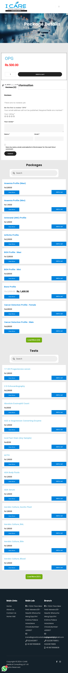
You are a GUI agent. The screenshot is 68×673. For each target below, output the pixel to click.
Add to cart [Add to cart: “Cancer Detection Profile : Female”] (59, 314)
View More (11, 192)
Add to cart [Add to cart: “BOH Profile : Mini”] (59, 278)
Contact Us (11, 613)
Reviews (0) (11, 87)
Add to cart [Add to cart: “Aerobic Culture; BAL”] (59, 533)
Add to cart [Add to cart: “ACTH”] (59, 464)
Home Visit (11, 616)
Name (7, 134)
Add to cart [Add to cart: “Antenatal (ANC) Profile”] (59, 226)
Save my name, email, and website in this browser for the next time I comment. (31, 148)
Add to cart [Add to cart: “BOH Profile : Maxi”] (59, 261)
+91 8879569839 (32, 644)
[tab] (10, 87)
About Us (10, 609)
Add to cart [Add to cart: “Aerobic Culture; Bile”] (59, 550)
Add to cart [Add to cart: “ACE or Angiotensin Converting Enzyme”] (59, 429)
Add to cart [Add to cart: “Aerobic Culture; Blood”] (59, 567)
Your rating (9, 114)
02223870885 (51, 640)
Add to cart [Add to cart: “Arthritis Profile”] (59, 244)
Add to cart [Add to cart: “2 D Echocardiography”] (59, 395)
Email (37, 134)
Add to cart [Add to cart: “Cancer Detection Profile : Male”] (59, 331)
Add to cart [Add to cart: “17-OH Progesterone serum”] (59, 378)
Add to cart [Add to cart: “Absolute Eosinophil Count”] (59, 412)
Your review (9, 122)
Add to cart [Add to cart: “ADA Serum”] (59, 498)
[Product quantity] (10, 74)
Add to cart (40, 74)
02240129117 (31, 640)
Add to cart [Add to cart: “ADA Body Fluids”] (59, 481)
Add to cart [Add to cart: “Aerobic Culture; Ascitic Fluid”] (59, 516)
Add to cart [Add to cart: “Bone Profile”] (59, 296)
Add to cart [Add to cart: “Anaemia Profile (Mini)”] (59, 209)
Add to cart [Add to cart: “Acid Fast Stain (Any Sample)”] (59, 447)
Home (9, 606)
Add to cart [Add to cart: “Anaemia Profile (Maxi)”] (59, 192)
